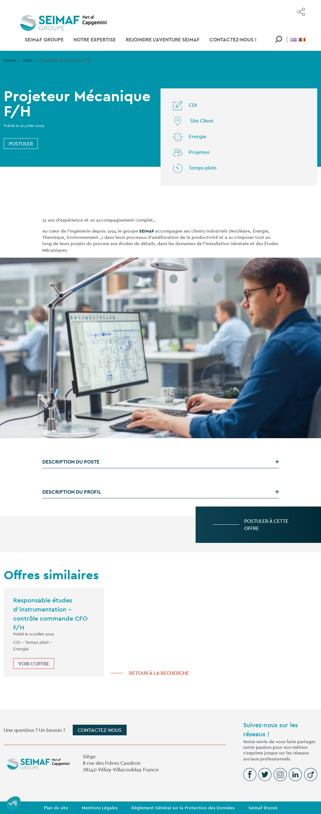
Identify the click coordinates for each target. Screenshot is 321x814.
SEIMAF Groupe (44, 39)
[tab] (160, 462)
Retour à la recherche (159, 673)
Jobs (27, 60)
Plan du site (56, 808)
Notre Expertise (94, 39)
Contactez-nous (100, 730)
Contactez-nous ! (233, 39)
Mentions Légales (100, 808)
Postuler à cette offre (266, 525)
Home (10, 60)
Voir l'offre (33, 663)
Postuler (21, 143)
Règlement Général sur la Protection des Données (182, 808)
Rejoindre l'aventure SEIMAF (163, 39)
